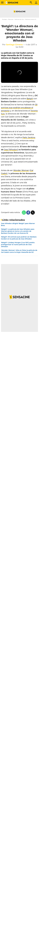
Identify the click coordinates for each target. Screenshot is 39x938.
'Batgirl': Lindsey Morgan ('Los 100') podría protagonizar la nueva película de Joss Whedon (18, 244)
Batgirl (30, 98)
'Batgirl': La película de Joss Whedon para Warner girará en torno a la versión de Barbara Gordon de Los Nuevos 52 (17, 231)
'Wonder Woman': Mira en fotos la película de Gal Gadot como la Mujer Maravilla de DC (19, 251)
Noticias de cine (19, 19)
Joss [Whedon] (11, 149)
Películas (10, 19)
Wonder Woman (21, 170)
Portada (4, 19)
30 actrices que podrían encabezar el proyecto (19, 107)
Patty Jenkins (28, 137)
